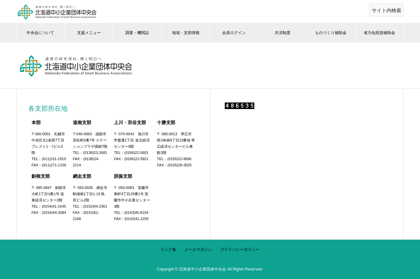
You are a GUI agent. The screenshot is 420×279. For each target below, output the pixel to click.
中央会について (40, 32)
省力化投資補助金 (379, 32)
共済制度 (282, 32)
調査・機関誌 (137, 32)
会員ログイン (234, 32)
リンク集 (168, 249)
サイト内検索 (386, 10)
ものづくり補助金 (330, 32)
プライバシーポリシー (240, 249)
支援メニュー (89, 32)
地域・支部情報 (186, 32)
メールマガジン (198, 249)
